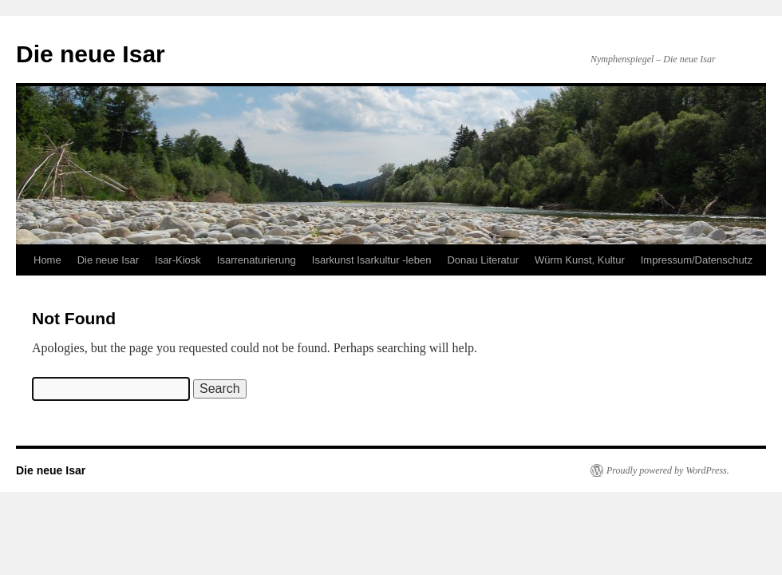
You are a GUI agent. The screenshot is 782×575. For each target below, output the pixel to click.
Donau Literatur (483, 260)
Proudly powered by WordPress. (667, 470)
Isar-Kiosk (178, 260)
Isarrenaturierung (256, 260)
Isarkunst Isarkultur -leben (372, 260)
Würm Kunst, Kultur (580, 260)
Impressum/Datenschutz (696, 260)
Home (47, 260)
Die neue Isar (90, 54)
